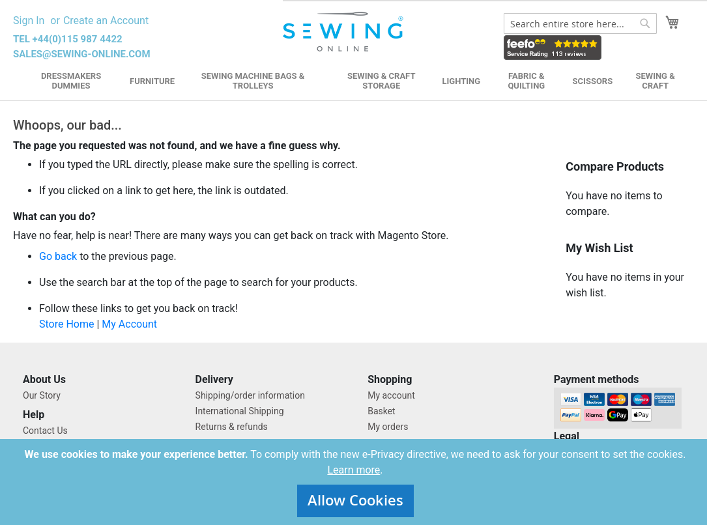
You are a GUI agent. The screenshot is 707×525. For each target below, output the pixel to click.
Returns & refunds (231, 426)
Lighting (461, 81)
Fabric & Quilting (526, 81)
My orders (388, 426)
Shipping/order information (250, 395)
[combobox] (580, 23)
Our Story (42, 395)
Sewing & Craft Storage (381, 81)
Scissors (593, 81)
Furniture (152, 81)
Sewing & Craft (654, 81)
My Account (129, 324)
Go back (58, 256)
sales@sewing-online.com (82, 54)
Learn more (353, 470)
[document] (355, 482)
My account (391, 395)
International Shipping (239, 411)
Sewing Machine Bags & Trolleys (253, 81)
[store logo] (344, 32)
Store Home (66, 324)
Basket (382, 411)
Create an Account (106, 20)
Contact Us (45, 430)
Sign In (28, 20)
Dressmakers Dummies (71, 81)
